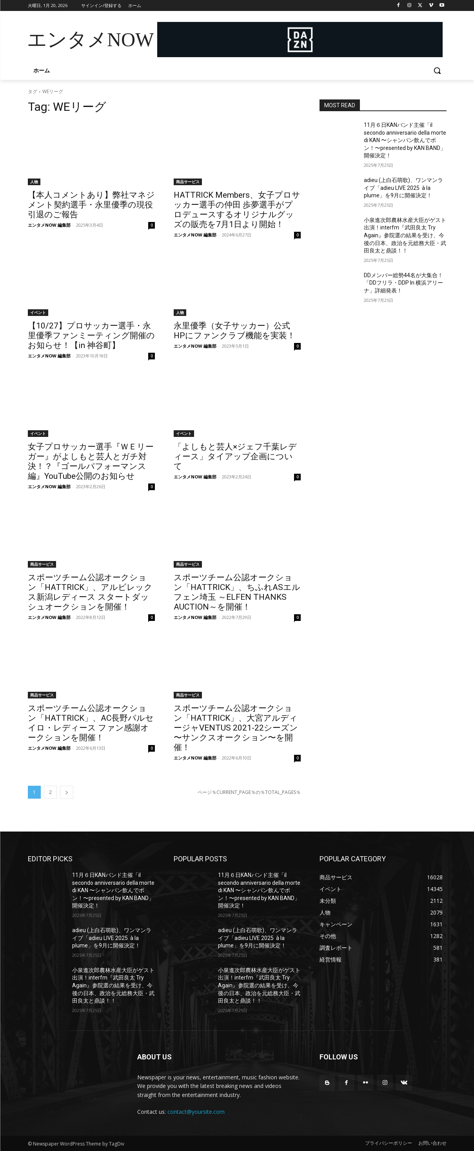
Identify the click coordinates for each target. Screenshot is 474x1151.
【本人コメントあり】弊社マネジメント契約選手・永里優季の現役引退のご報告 (91, 204)
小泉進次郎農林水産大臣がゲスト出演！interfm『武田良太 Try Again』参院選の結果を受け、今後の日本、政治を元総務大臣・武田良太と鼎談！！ (405, 235)
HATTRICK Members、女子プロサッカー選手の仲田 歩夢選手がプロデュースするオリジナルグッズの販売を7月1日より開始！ (237, 209)
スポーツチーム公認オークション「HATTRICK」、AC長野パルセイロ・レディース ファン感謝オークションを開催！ (91, 723)
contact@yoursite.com (196, 1111)
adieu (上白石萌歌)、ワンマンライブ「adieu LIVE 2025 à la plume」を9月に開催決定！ (403, 187)
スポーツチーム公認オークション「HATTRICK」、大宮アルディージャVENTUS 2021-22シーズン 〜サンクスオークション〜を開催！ (236, 728)
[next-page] (66, 792)
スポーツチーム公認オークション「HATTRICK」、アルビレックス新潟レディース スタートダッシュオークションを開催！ (90, 592)
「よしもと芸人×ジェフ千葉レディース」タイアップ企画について (235, 456)
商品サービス (188, 181)
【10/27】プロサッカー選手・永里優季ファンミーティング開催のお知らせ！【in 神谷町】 (91, 335)
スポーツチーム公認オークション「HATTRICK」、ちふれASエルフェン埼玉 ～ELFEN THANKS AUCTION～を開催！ (237, 592)
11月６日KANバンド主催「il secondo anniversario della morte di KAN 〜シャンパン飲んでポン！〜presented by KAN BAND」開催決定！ (405, 140)
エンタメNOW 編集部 (49, 225)
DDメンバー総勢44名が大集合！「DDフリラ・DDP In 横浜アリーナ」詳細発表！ (403, 283)
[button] (437, 70)
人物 (34, 181)
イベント (38, 312)
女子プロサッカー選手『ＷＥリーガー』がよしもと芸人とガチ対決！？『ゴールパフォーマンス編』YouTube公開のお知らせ (91, 461)
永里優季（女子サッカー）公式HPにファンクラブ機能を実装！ (234, 330)
